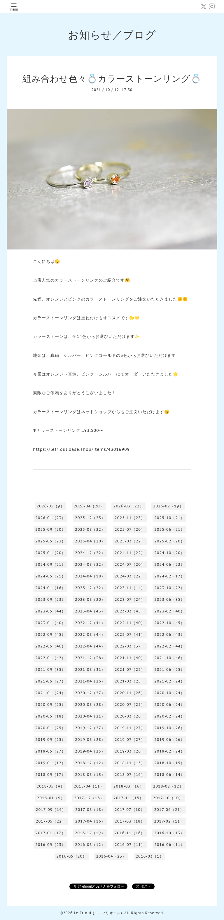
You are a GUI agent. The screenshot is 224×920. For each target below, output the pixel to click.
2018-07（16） (130, 774)
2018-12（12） (90, 762)
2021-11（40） (130, 657)
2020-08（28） (90, 704)
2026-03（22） (128, 506)
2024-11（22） (130, 552)
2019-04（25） (90, 751)
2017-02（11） (169, 821)
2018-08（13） (90, 774)
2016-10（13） (169, 832)
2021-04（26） (90, 681)
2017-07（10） (130, 809)
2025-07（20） (130, 529)
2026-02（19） (168, 506)
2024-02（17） (169, 576)
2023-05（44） (50, 611)
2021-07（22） (130, 669)
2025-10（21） (169, 517)
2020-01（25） (50, 727)
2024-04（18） (90, 576)
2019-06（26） (169, 739)
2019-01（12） (50, 762)
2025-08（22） (90, 529)
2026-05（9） (50, 506)
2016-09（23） (50, 844)
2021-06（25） (169, 669)
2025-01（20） (50, 552)
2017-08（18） (90, 809)
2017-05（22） (51, 821)
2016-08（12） (90, 844)
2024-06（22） (169, 564)
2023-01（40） (50, 622)
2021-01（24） (50, 692)
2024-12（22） (90, 552)
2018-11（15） (130, 762)
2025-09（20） (50, 529)
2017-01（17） (50, 832)
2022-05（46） (50, 646)
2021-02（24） (169, 681)
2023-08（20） (90, 599)
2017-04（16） (90, 821)
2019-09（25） (50, 739)
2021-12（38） (90, 657)
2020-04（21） (90, 716)
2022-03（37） (130, 646)
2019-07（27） (130, 739)
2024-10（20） (169, 552)
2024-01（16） (50, 587)
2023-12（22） (90, 587)
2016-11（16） (130, 832)
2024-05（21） (50, 576)
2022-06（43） (169, 634)
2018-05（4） (50, 786)
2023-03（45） (130, 611)
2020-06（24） (169, 704)
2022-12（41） (90, 622)
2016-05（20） (71, 856)
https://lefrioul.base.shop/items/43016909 (81, 449)
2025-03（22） (130, 541)
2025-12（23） (90, 517)
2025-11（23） (130, 517)
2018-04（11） (89, 786)
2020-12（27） (90, 692)
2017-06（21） (169, 809)
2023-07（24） (130, 599)
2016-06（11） (169, 844)
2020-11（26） (130, 692)
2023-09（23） (50, 599)
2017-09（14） (51, 809)
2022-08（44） (90, 634)
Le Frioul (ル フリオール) (98, 913)
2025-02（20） (169, 541)
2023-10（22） (169, 587)
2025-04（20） (90, 541)
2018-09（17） (50, 774)
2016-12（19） (90, 832)
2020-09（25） (50, 704)
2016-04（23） (111, 856)
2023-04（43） (90, 611)
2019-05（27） (50, 751)
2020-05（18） (50, 716)
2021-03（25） (130, 681)
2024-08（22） (90, 564)
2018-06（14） (169, 774)
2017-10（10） (168, 797)
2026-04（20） (89, 506)
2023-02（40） (169, 611)
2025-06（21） (169, 529)
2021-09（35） (50, 669)
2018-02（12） (168, 786)
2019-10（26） (169, 727)
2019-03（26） (130, 751)
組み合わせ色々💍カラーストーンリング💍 (112, 78)
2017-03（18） (130, 821)
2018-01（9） (51, 797)
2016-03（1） (149, 856)
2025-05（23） (50, 541)
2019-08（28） (90, 739)
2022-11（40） (130, 622)
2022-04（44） (90, 646)
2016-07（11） (130, 844)
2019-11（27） (130, 727)
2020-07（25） (130, 704)
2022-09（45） (50, 634)
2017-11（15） (128, 797)
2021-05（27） (50, 681)
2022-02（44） (169, 646)
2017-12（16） (89, 797)
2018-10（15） (169, 762)
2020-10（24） (169, 692)
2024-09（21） (50, 564)
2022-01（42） (50, 657)
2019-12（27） (90, 727)
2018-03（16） (128, 786)
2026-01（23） (50, 517)
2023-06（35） (169, 599)
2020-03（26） (130, 716)
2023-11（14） (130, 587)
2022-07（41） (130, 634)
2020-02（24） (169, 716)
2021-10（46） (169, 657)
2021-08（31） (90, 669)
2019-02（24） (169, 751)
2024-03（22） (130, 576)
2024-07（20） (130, 564)
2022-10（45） (169, 622)
